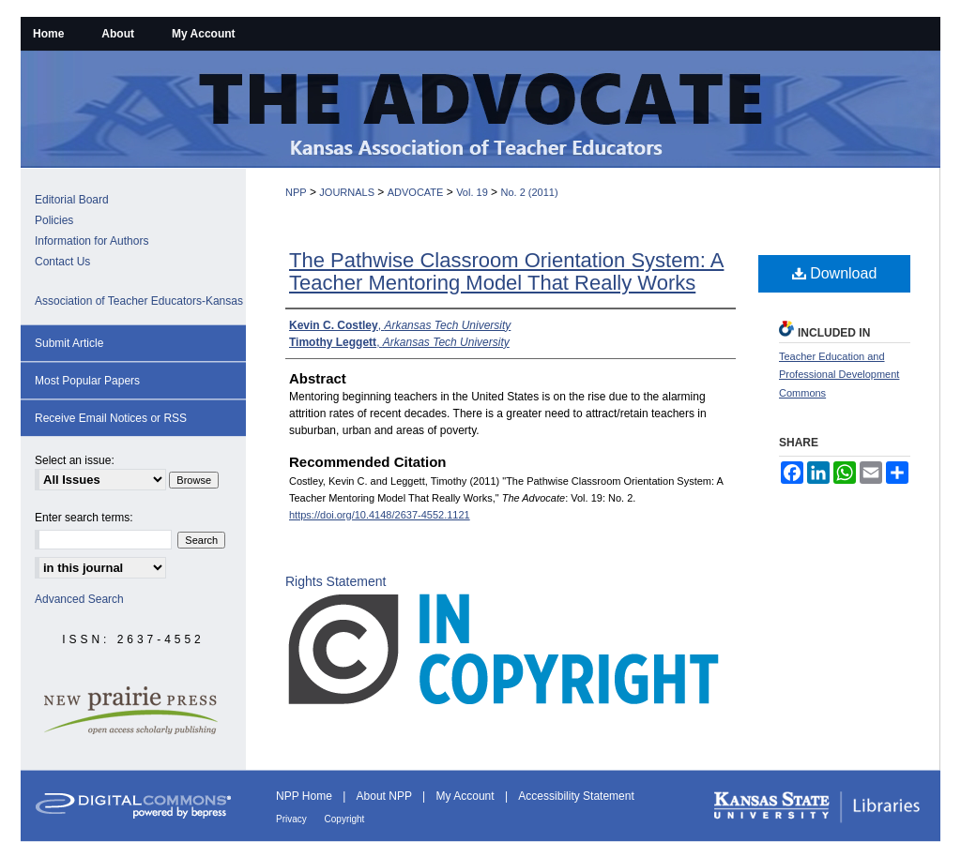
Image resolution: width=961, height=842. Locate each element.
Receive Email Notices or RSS (111, 418)
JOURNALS (346, 192)
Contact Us (62, 261)
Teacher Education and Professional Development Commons (839, 375)
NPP (296, 192)
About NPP (386, 796)
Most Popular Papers (87, 380)
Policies (54, 220)
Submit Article (69, 343)
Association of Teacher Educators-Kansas (139, 301)
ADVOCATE (416, 192)
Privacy (293, 819)
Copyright (345, 819)
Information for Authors (91, 241)
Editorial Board (72, 199)
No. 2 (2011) (528, 192)
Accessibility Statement (575, 796)
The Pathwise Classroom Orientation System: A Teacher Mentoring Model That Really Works (506, 271)
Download (834, 273)
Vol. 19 (472, 192)
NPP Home (305, 796)
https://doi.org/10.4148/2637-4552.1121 (379, 514)
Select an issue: (74, 460)
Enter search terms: (84, 517)
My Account (466, 796)
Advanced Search (79, 599)
